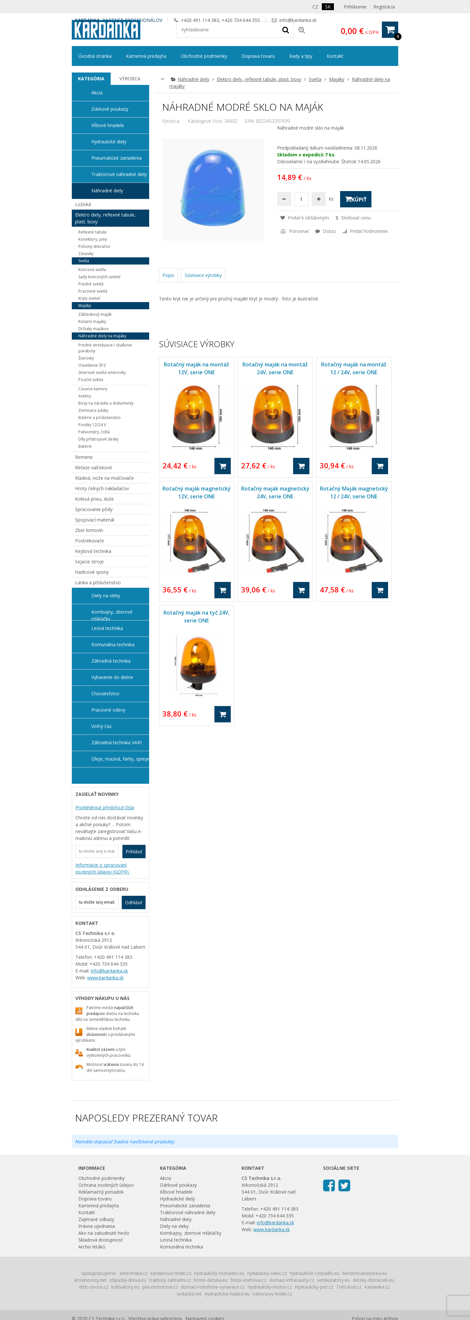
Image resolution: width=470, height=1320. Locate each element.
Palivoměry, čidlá (94, 432)
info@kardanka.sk (298, 20)
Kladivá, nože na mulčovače (104, 478)
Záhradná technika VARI (116, 742)
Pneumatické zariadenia (116, 158)
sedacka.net (189, 1294)
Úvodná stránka (95, 56)
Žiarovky (86, 358)
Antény (84, 396)
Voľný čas (101, 726)
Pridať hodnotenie (365, 231)
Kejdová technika (93, 551)
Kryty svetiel (89, 298)
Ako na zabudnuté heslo (103, 1233)
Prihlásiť (134, 851)
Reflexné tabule (92, 232)
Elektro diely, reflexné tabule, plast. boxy (259, 79)
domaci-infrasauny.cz (291, 1280)
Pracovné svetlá (92, 291)
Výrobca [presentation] (129, 78)
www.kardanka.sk (105, 977)
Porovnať (294, 231)
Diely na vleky (105, 595)
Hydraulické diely (108, 141)
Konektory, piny (92, 239)
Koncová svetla (92, 269)
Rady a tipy (300, 56)
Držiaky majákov (93, 328)
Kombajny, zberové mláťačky (112, 614)
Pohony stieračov (94, 246)
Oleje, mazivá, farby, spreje (120, 759)
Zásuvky (85, 253)
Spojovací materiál (94, 520)
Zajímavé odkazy (96, 1219)
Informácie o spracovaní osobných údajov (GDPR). (102, 868)
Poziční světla (90, 379)
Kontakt (335, 56)
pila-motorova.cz (160, 1287)
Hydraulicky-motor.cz (269, 1287)
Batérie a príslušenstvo (99, 417)
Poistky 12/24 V (92, 424)
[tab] (91, 78)
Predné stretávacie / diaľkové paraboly (105, 348)
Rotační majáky (92, 321)
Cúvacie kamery (92, 389)
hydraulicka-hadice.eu (227, 1294)
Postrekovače (89, 541)
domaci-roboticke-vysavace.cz (212, 1287)
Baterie (85, 446)
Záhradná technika (111, 661)
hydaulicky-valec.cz (267, 1273)
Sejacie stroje (89, 561)
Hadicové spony (92, 572)
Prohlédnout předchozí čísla (104, 807)
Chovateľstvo (105, 693)
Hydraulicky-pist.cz (314, 1287)
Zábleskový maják (95, 314)
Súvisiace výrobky (203, 275)
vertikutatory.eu (333, 1280)
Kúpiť (356, 199)
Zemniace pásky (93, 410)
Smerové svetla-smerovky (102, 372)
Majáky (336, 79)
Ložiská (83, 204)
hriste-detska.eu (210, 1280)
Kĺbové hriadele (107, 125)
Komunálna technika (112, 644)
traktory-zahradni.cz (170, 1280)
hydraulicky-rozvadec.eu (219, 1273)
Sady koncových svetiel (99, 277)
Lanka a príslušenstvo (98, 582)
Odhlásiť (133, 902)
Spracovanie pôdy (94, 509)
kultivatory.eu (125, 1287)
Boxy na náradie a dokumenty (105, 403)
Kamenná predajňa (146, 56)
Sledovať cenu (353, 218)
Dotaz (325, 231)
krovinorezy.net (90, 1280)
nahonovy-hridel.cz (272, 1294)
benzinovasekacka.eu (364, 1273)
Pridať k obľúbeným (304, 218)
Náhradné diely (193, 79)
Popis (168, 275)
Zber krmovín (89, 530)
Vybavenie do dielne (112, 677)
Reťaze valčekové (93, 467)
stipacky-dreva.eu (128, 1280)
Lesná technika (107, 628)
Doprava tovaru (258, 56)
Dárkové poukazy (109, 109)
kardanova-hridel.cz (170, 1273)
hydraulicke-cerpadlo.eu (314, 1273)
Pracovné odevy (108, 710)
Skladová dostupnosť (100, 1240)
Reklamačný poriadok (101, 1192)
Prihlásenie (355, 7)
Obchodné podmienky (204, 56)
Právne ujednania (96, 1226)
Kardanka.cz (377, 1287)
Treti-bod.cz (348, 1287)
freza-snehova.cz (248, 1280)
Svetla (315, 79)
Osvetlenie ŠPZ (92, 365)
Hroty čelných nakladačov (102, 488)
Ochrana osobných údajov (106, 1185)
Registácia (384, 7)
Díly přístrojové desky (98, 439)
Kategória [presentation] (91, 78)
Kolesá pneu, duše (94, 499)
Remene (84, 457)
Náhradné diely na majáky (102, 336)
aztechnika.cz (133, 1273)
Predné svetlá (90, 284)
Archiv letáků (91, 1247)
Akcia (96, 92)
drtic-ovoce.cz (93, 1287)
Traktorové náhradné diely (119, 174)
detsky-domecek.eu (373, 1280)
